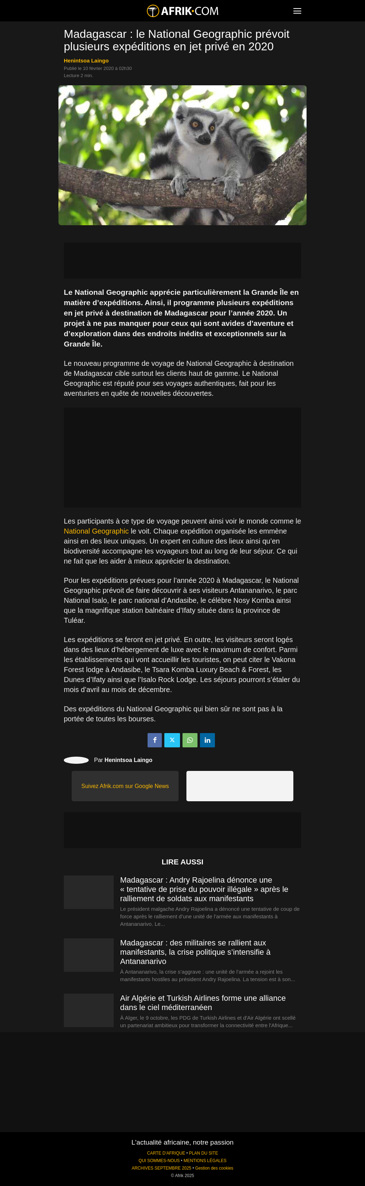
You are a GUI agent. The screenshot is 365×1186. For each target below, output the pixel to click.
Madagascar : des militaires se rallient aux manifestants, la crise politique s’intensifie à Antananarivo (195, 952)
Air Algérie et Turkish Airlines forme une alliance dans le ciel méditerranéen (203, 1003)
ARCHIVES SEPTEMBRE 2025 (161, 1168)
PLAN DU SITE (203, 1153)
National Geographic (96, 531)
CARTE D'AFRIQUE (166, 1153)
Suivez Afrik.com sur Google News (125, 786)
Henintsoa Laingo (86, 60)
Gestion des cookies (214, 1168)
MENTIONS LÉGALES (205, 1160)
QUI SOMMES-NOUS (159, 1160)
